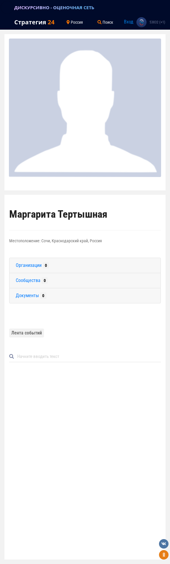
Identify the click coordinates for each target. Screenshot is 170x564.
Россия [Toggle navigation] (75, 22)
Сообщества (32, 280)
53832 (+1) (157, 22)
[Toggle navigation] (7, 7)
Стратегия (34, 22)
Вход (128, 22)
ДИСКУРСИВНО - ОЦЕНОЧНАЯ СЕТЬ (54, 7)
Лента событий (26, 333)
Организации (32, 265)
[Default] (87, 356)
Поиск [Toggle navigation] (105, 22)
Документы (31, 295)
